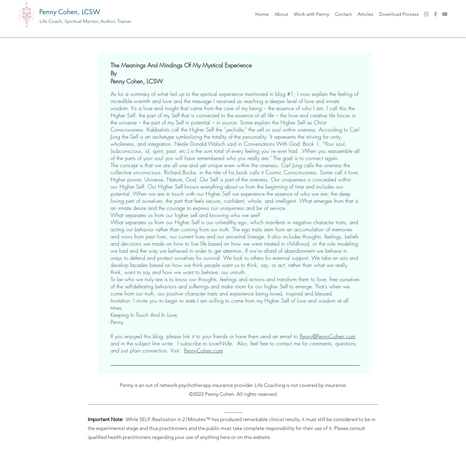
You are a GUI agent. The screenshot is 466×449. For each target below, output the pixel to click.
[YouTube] (445, 14)
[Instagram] (426, 14)
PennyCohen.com (203, 350)
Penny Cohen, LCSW (69, 11)
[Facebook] (435, 14)
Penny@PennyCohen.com (327, 336)
